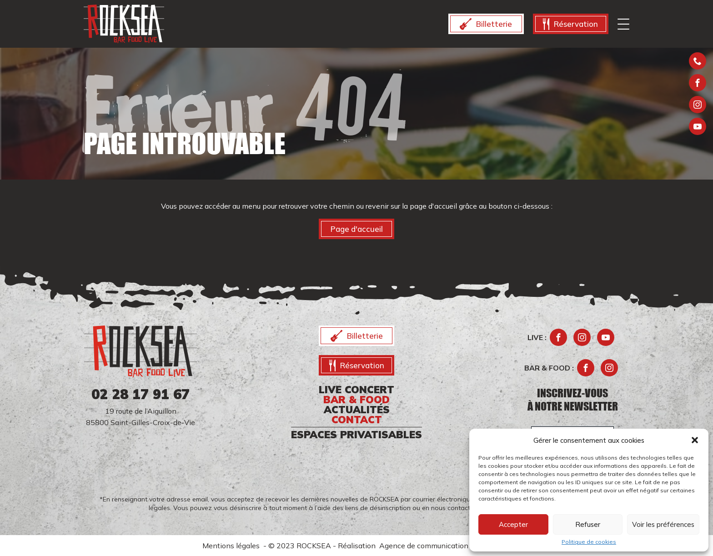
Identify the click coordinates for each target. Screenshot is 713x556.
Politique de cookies (589, 542)
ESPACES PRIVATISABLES (356, 434)
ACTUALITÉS (357, 409)
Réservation (570, 24)
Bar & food (356, 399)
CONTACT (356, 419)
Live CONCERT (356, 389)
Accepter (513, 524)
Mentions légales (232, 545)
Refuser (587, 524)
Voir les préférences (663, 524)
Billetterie (486, 24)
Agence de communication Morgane (445, 545)
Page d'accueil (357, 229)
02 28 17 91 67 (140, 394)
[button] (694, 440)
